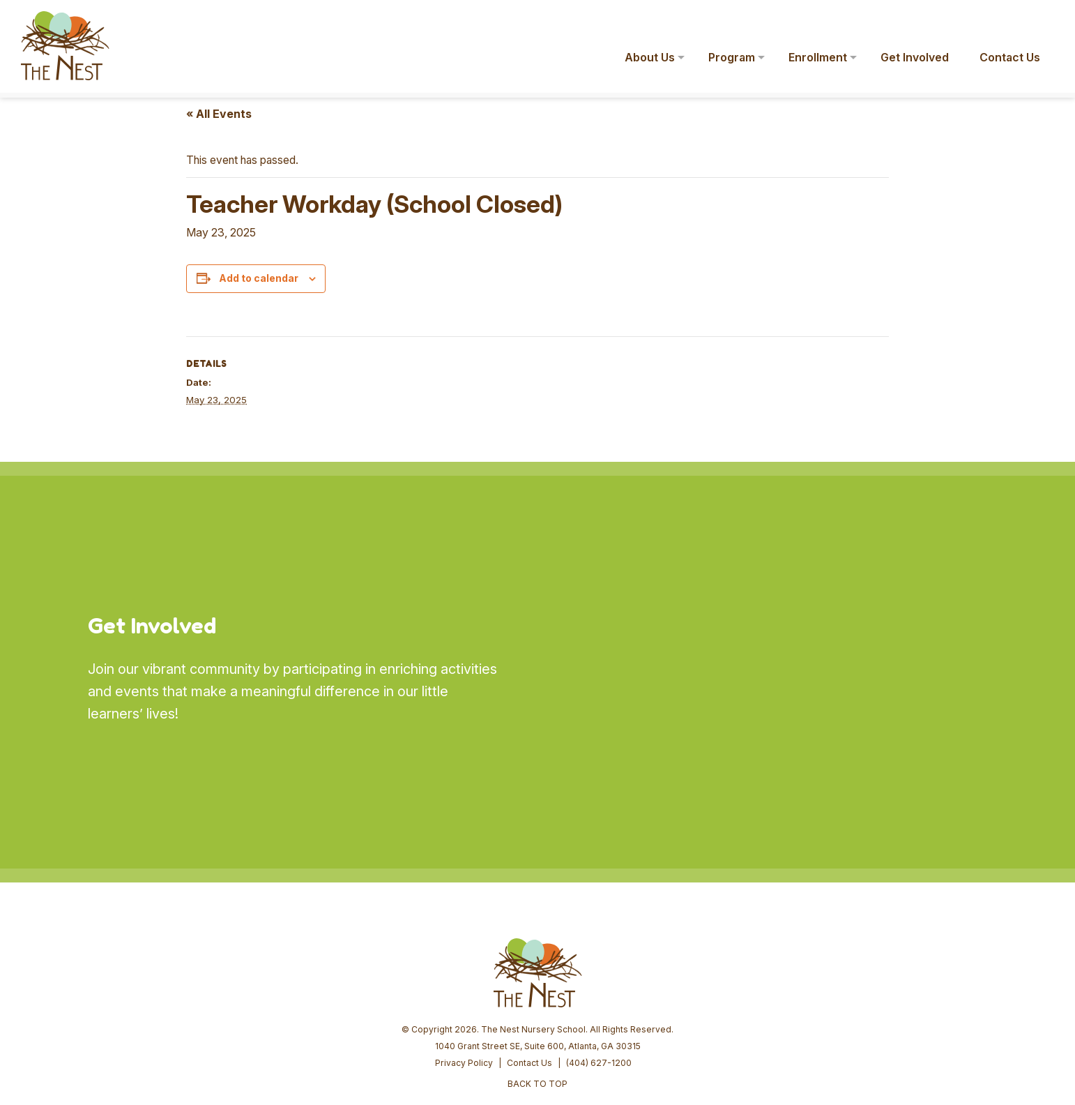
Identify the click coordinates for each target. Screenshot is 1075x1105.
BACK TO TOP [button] (537, 977)
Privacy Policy (464, 957)
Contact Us (529, 957)
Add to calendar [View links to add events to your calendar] (258, 279)
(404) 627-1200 (599, 957)
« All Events (219, 114)
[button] (1044, 19)
